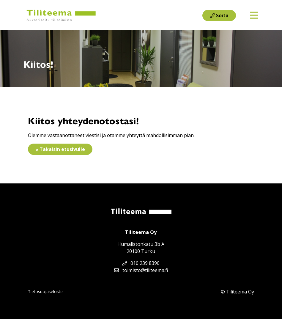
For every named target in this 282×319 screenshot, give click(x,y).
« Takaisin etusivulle (60, 149)
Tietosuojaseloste (45, 291)
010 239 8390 (141, 263)
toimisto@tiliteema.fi (141, 270)
